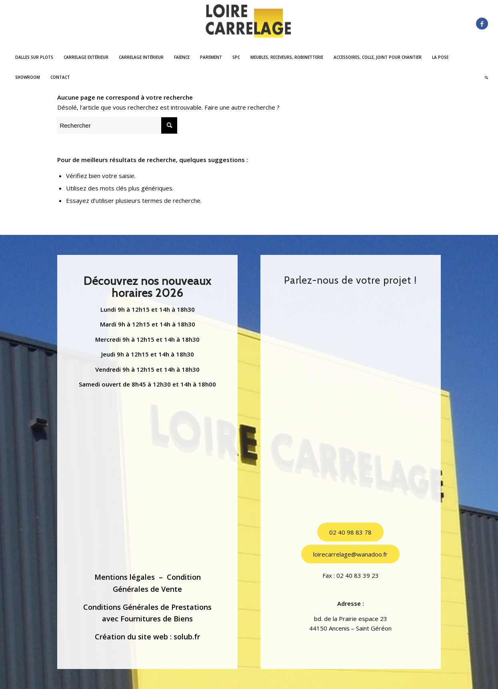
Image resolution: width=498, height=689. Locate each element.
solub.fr (187, 636)
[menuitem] (34, 57)
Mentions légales (124, 577)
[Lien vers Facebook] (482, 24)
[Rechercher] (484, 77)
